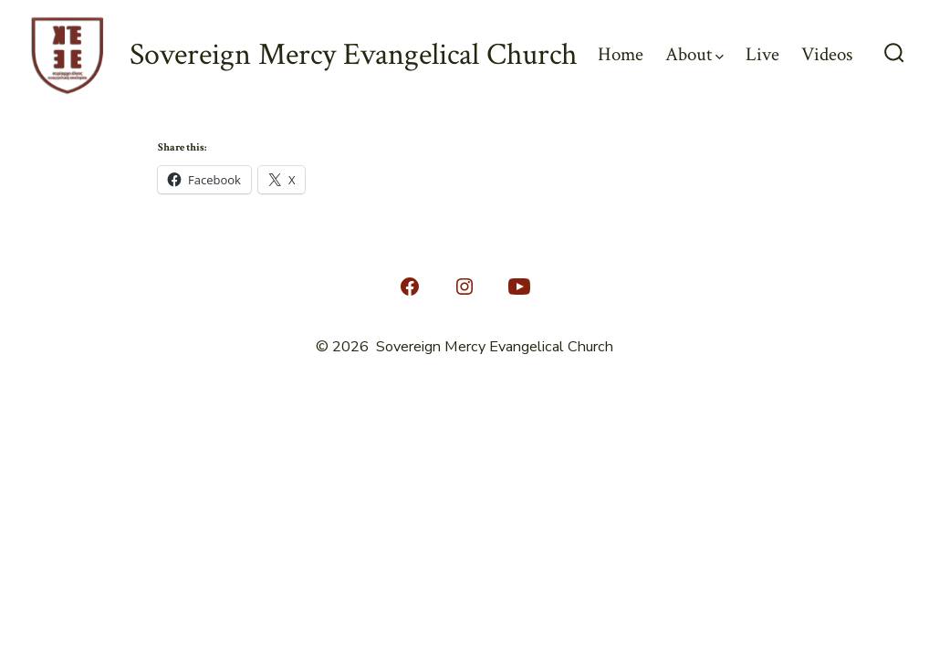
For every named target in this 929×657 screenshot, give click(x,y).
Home (620, 54)
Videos (826, 54)
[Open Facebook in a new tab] (409, 286)
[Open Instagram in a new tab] (464, 286)
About (694, 54)
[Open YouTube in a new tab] (519, 286)
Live (762, 54)
